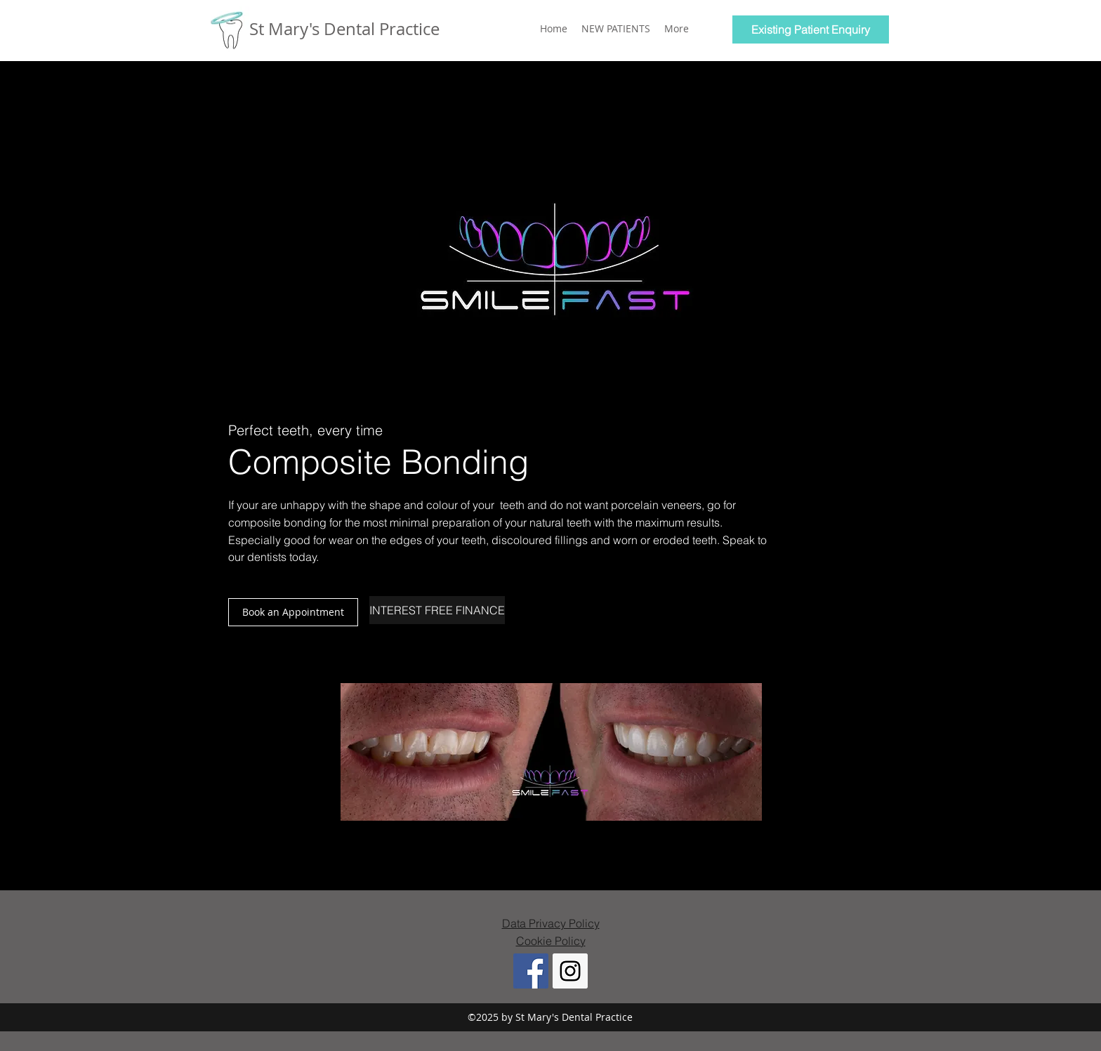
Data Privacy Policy (551, 923)
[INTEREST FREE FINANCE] (437, 610)
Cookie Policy (551, 941)
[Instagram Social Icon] (570, 971)
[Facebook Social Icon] (530, 971)
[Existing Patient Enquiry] (810, 29)
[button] (293, 612)
